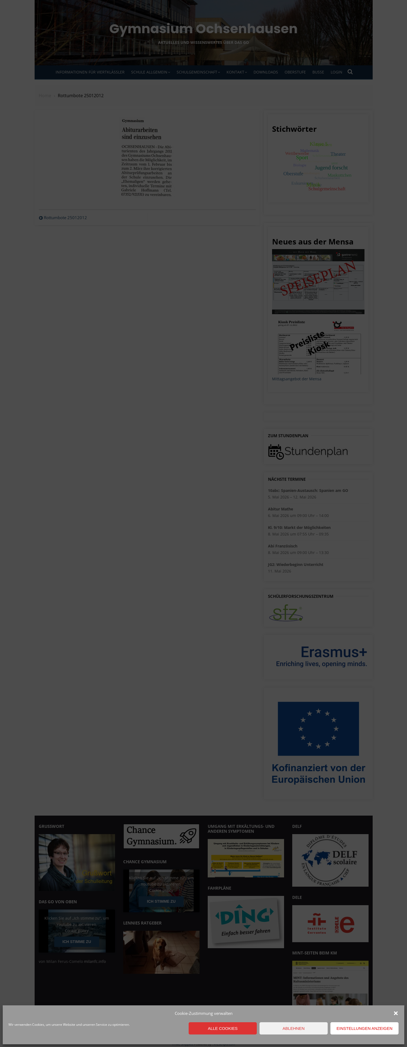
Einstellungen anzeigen (364, 1028)
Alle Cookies (222, 1028)
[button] (396, 1013)
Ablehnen (294, 1028)
